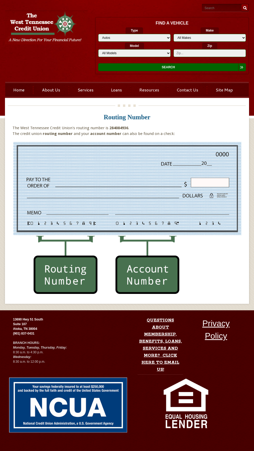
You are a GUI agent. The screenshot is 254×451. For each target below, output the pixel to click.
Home (18, 90)
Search (168, 67)
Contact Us (187, 90)
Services (86, 90)
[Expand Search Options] (242, 67)
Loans (116, 90)
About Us (51, 90)
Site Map (224, 90)
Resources (149, 90)
